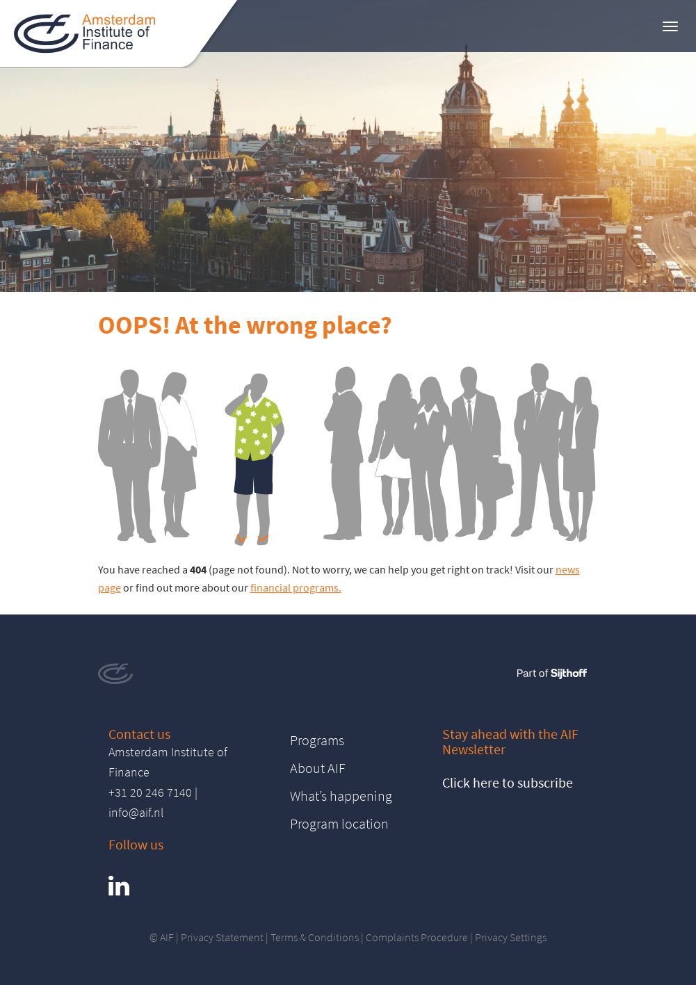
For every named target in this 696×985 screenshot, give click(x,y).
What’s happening (341, 795)
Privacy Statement (222, 937)
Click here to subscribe (507, 782)
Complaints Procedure (417, 937)
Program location (339, 823)
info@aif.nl (135, 812)
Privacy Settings (511, 937)
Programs (317, 740)
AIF (167, 937)
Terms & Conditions (314, 937)
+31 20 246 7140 (150, 792)
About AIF (318, 767)
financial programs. (295, 587)
